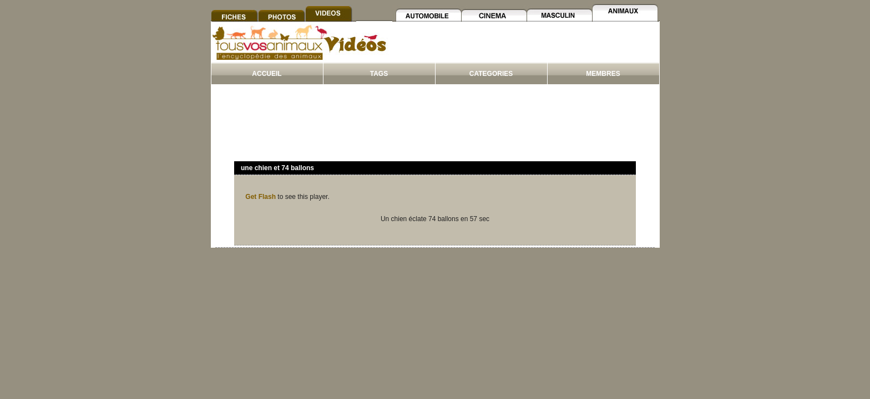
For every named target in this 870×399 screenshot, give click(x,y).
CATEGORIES (491, 74)
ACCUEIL (266, 74)
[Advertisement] (524, 49)
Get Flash (260, 197)
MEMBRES (603, 74)
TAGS (379, 74)
